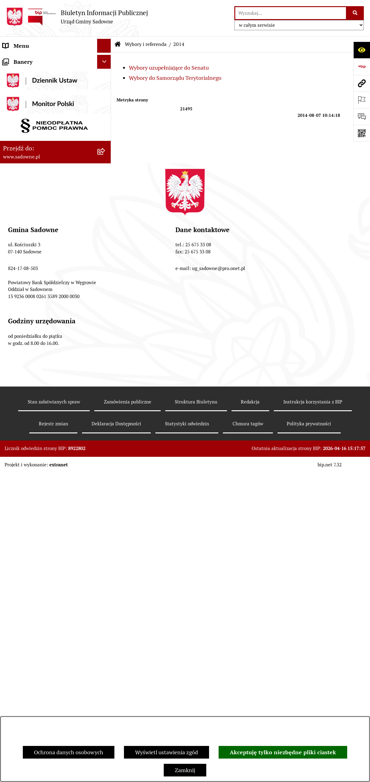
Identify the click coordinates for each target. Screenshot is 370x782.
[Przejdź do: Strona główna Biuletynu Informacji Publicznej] (117, 44)
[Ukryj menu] (104, 46)
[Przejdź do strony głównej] (77, 16)
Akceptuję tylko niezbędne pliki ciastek (283, 752)
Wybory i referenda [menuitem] (26, 192)
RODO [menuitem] (10, 419)
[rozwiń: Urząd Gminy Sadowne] (105, 59)
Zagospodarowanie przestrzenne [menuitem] (43, 405)
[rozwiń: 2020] (105, 334)
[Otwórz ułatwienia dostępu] (361, 50)
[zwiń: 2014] (105, 210)
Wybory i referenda (145, 44)
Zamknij (185, 770)
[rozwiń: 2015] (105, 280)
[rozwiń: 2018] (105, 298)
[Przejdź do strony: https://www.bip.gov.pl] (361, 66)
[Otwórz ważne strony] (361, 100)
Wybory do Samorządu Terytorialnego (175, 77)
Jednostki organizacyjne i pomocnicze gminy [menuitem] (49, 119)
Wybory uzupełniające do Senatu (169, 67)
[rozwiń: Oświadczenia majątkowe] (105, 137)
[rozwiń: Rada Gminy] (105, 73)
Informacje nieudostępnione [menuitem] (37, 151)
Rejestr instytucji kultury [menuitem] (33, 178)
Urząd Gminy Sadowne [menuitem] (30, 59)
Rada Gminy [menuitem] (17, 73)
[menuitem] (55, 210)
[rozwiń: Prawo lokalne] (105, 101)
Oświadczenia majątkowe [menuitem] (33, 137)
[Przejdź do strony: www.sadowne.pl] (361, 83)
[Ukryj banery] (104, 436)
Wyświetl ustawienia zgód (166, 752)
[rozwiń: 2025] (105, 388)
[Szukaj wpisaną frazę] (355, 13)
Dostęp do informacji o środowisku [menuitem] (45, 165)
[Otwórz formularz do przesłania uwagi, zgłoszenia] (361, 116)
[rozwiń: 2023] (105, 352)
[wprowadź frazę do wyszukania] (290, 13)
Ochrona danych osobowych (68, 752)
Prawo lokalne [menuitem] (20, 101)
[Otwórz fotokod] (361, 133)
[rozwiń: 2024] (105, 370)
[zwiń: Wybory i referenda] (105, 193)
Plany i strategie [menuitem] (22, 87)
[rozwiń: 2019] (105, 316)
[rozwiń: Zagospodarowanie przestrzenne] (105, 406)
